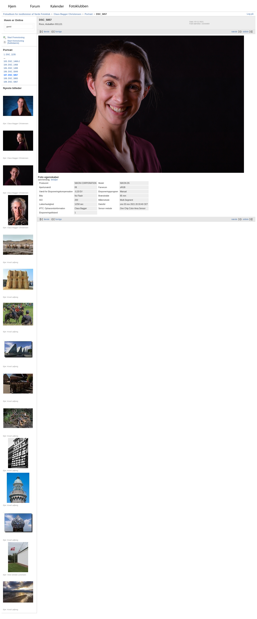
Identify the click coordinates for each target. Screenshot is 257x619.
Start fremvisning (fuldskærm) (15, 42)
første (46, 32)
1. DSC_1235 (10, 54)
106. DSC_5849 (11, 72)
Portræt (89, 14)
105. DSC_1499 (11, 68)
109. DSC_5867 (11, 82)
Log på (250, 14)
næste (234, 32)
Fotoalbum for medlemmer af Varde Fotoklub (26, 14)
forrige (58, 32)
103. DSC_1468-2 (12, 61)
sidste (246, 32)
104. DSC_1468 (11, 65)
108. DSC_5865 (11, 78)
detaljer (54, 180)
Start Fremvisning (15, 37)
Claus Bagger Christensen (67, 14)
